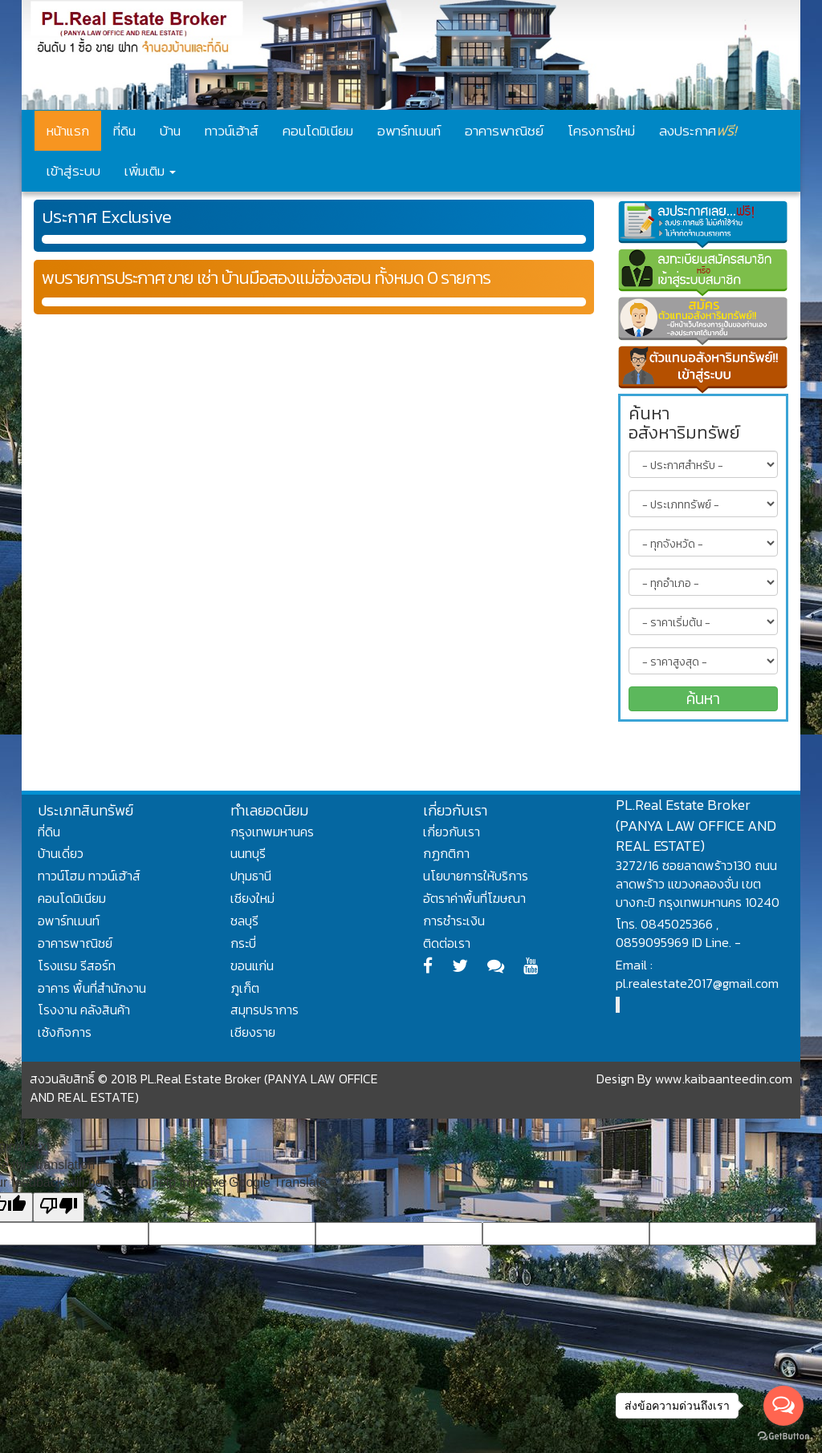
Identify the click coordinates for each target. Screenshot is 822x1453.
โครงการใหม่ (601, 130)
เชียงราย (252, 1032)
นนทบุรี (248, 853)
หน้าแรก (68, 130)
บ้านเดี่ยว (60, 853)
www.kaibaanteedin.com (723, 1078)
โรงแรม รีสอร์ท (77, 965)
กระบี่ (243, 943)
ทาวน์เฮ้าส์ (231, 130)
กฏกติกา (446, 853)
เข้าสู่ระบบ (73, 170)
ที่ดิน (124, 130)
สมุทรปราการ (264, 1009)
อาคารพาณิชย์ (504, 130)
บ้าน (170, 130)
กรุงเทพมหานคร (272, 831)
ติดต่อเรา (446, 943)
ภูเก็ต (244, 988)
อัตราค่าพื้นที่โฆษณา (474, 898)
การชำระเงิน (454, 920)
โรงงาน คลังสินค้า (84, 1009)
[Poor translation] (58, 1207)
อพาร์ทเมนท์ (409, 130)
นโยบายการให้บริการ (475, 875)
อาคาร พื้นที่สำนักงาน (92, 988)
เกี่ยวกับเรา (451, 831)
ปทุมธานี (250, 875)
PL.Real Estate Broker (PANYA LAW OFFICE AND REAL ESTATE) (696, 825)
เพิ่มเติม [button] (150, 170)
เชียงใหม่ (252, 898)
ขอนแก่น (252, 965)
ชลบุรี (244, 920)
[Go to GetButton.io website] (783, 1436)
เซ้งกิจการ (65, 1032)
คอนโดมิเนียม (318, 130)
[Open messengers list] (783, 1406)
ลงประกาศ (697, 130)
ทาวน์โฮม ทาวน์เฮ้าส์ (89, 875)
